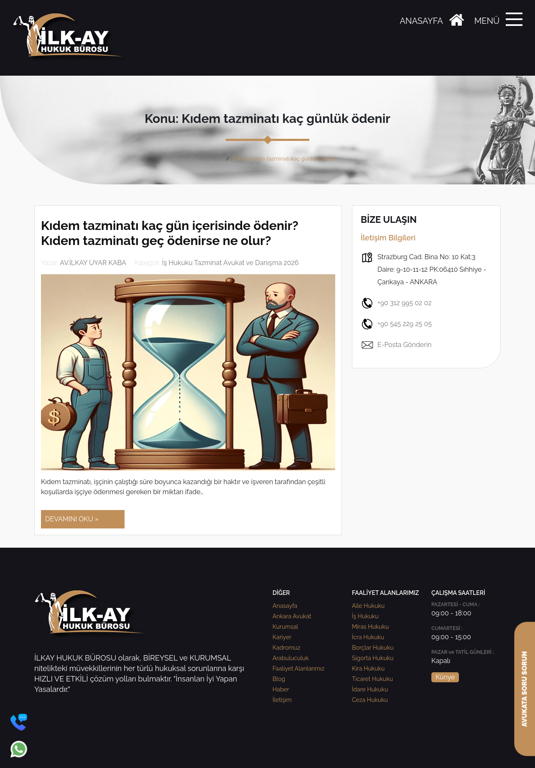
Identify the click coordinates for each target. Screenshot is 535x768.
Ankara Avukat (292, 616)
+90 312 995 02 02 (396, 303)
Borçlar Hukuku (373, 647)
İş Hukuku (365, 616)
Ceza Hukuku (370, 700)
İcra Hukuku (368, 637)
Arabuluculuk (291, 658)
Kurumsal (285, 626)
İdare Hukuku (370, 689)
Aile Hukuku (368, 605)
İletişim (282, 700)
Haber (281, 689)
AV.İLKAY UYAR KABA (93, 263)
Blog (279, 679)
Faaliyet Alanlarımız (298, 668)
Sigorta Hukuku (372, 658)
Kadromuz (286, 647)
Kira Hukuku (368, 668)
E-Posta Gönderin (396, 345)
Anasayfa (210, 159)
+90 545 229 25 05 (396, 324)
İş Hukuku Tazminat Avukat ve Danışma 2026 (230, 263)
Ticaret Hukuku (372, 679)
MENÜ (486, 21)
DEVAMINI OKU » (72, 519)
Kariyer (282, 637)
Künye (445, 677)
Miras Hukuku (370, 626)
